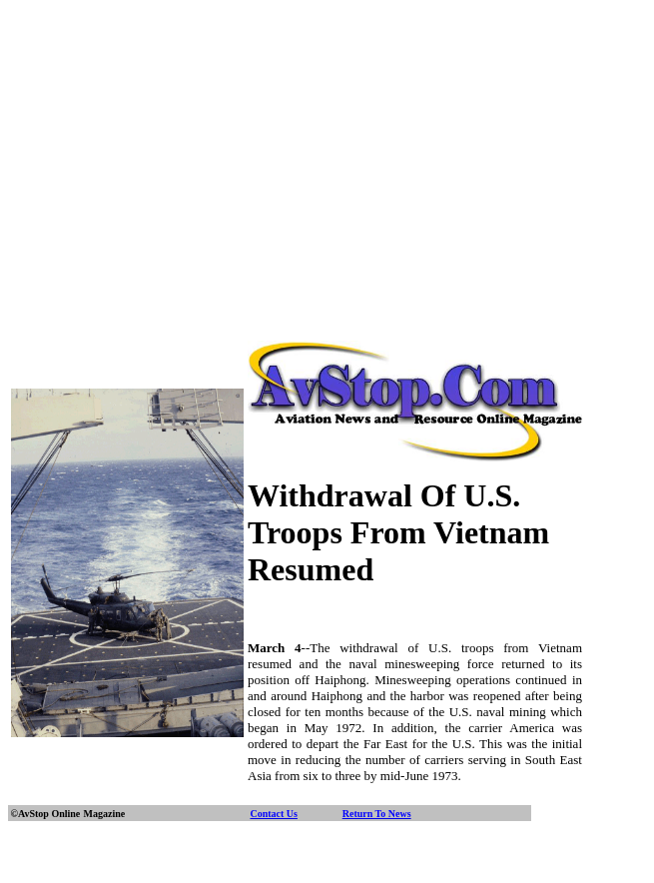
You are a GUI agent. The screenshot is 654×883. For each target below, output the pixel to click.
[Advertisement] (331, 148)
